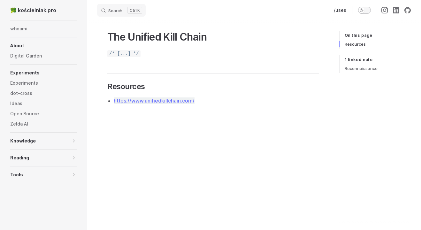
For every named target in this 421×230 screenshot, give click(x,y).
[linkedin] (396, 10)
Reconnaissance (361, 68)
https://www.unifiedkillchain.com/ (154, 100)
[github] (407, 10)
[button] (43, 46)
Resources (355, 44)
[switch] (364, 10)
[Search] (121, 10)
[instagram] (384, 10)
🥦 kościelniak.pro (33, 10)
